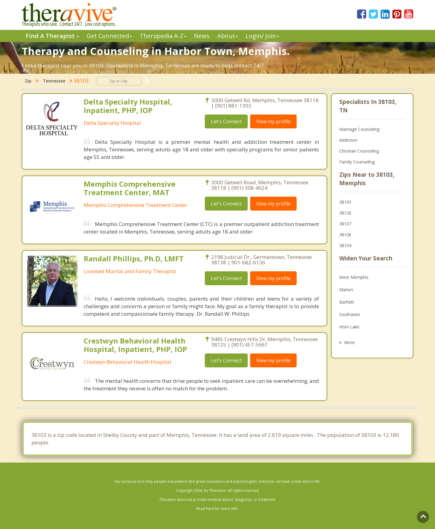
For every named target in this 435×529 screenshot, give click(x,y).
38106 (345, 234)
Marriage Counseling (359, 129)
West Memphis (354, 277)
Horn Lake (349, 327)
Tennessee (54, 81)
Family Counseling (357, 162)
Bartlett (346, 302)
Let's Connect (226, 121)
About (227, 36)
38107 (345, 224)
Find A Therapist (52, 36)
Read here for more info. (217, 508)
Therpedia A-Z (163, 36)
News (202, 36)
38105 (345, 202)
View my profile (273, 121)
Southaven (349, 314)
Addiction (348, 140)
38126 (345, 213)
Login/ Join (262, 36)
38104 (345, 245)
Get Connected (109, 36)
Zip (28, 81)
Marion (346, 289)
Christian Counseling (359, 151)
